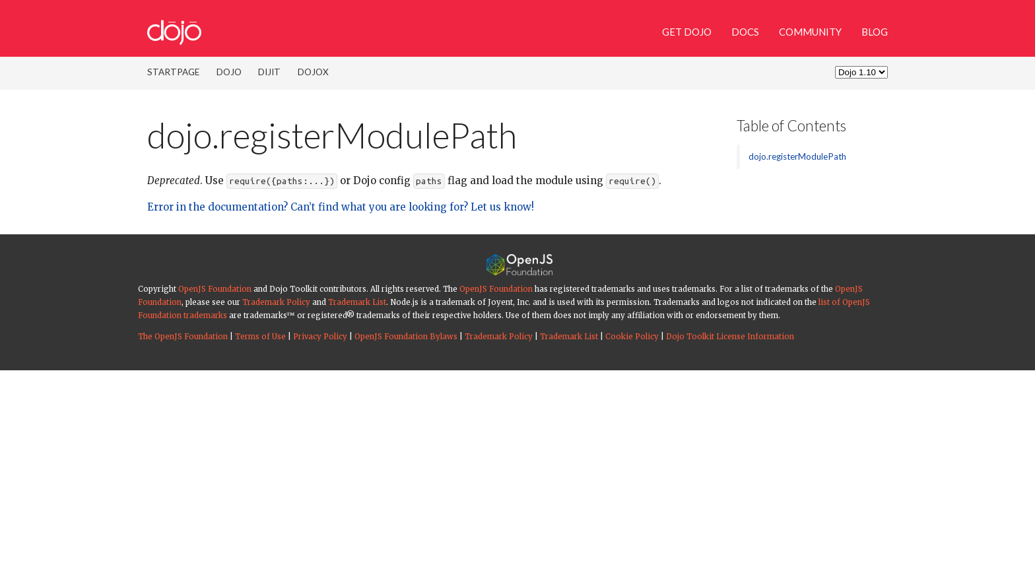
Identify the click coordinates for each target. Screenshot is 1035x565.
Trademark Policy (276, 302)
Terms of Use (260, 336)
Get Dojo (687, 32)
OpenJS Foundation (214, 289)
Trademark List (357, 302)
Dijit (269, 72)
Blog (874, 32)
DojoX (313, 72)
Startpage (173, 72)
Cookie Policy (632, 336)
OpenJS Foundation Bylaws (405, 336)
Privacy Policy (320, 336)
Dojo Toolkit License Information (730, 336)
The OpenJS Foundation (183, 336)
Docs (745, 32)
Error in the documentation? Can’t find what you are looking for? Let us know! (340, 207)
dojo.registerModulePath (797, 156)
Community (810, 32)
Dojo (229, 72)
